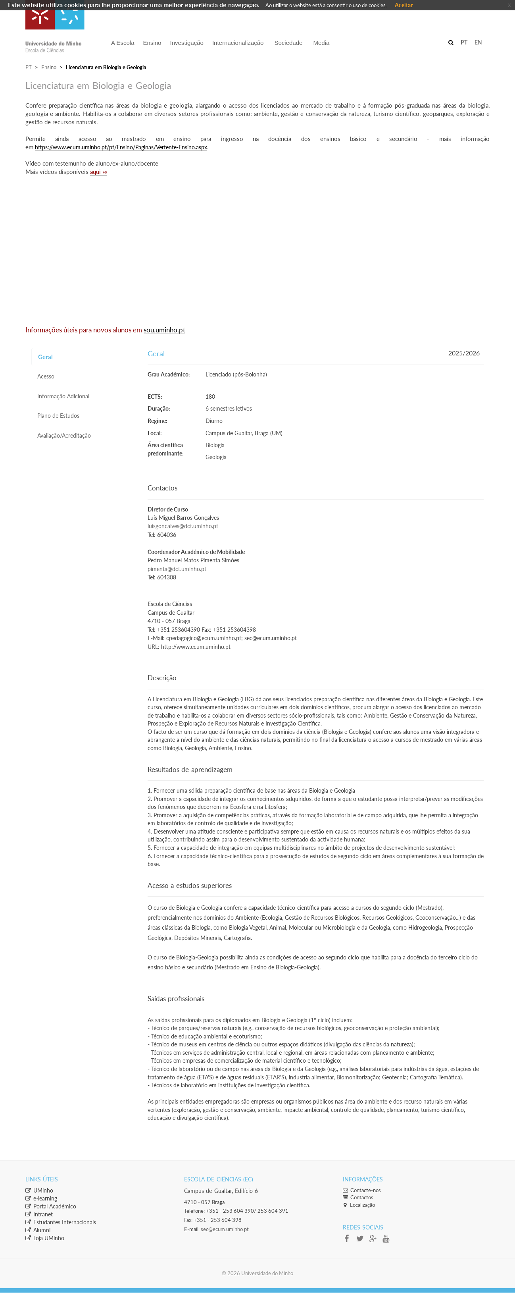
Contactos (358, 1197)
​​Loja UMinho (44, 1238)
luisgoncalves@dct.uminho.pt (183, 526)
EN (478, 42)
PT (28, 67)
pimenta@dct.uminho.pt (177, 569)
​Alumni (37, 1230)
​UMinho (39, 1190)
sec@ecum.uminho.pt (225, 1229)
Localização (359, 1205)
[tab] (83, 357)
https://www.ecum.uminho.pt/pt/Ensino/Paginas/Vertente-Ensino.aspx (121, 147)
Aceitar (404, 5)
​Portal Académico (50, 1206)
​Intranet (39, 1214)
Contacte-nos (362, 1190)
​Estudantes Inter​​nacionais (60, 1222)
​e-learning (41, 1198)
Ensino (48, 67)
